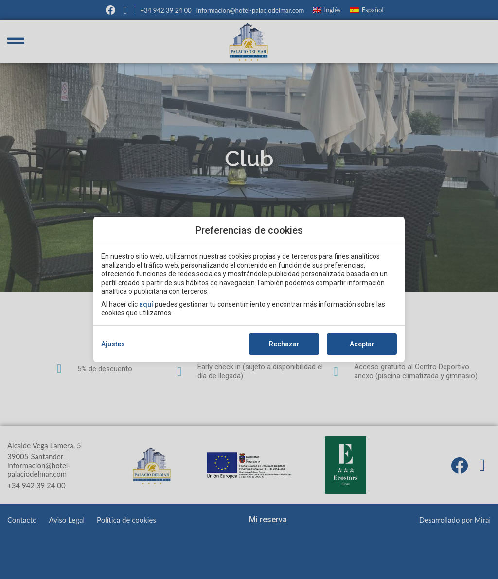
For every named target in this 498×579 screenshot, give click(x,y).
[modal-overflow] (249, 289)
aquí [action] (146, 304)
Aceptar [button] (362, 344)
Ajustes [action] (113, 344)
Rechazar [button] (284, 344)
